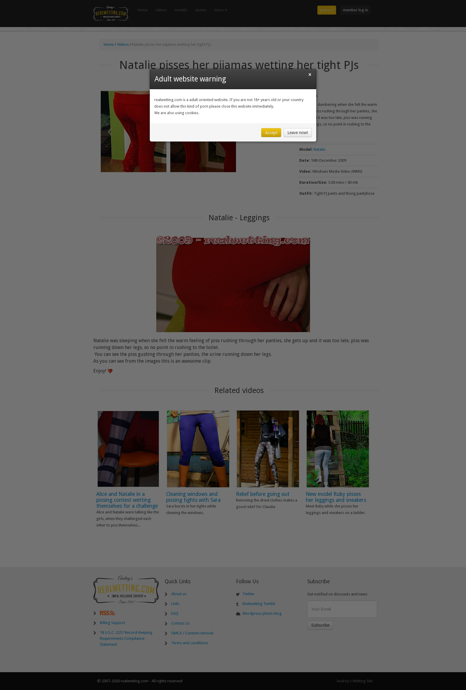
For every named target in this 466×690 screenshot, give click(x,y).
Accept (271, 132)
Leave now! (297, 132)
